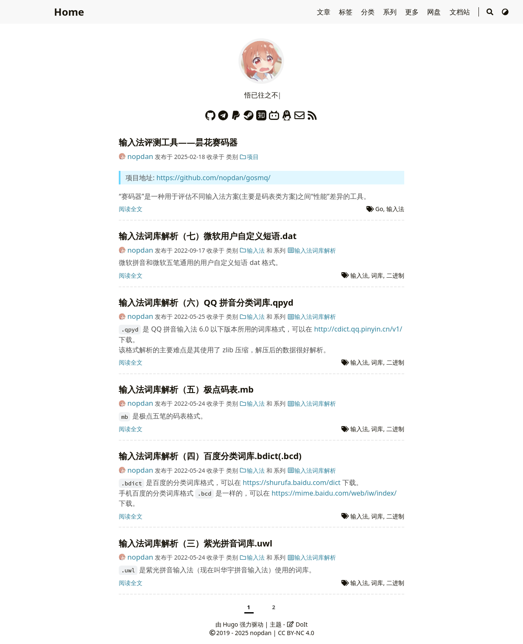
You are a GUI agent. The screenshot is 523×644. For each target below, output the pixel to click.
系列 (390, 12)
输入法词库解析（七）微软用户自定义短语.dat (207, 236)
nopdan (140, 156)
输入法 (395, 209)
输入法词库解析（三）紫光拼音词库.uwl (195, 543)
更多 (412, 12)
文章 (324, 12)
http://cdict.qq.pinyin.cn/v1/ (358, 329)
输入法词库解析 (311, 250)
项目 (249, 157)
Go (379, 209)
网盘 (434, 12)
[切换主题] (505, 12)
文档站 (461, 12)
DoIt (297, 624)
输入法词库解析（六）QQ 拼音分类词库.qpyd (206, 302)
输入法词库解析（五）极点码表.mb (186, 389)
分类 (368, 12)
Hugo (230, 624)
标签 (346, 12)
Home (69, 12)
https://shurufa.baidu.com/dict (292, 482)
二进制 (395, 275)
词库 (377, 275)
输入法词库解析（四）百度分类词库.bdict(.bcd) (210, 456)
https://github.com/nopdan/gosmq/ (214, 177)
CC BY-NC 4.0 (296, 633)
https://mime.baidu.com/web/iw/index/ (334, 493)
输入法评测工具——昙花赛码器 (178, 142)
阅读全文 (131, 209)
